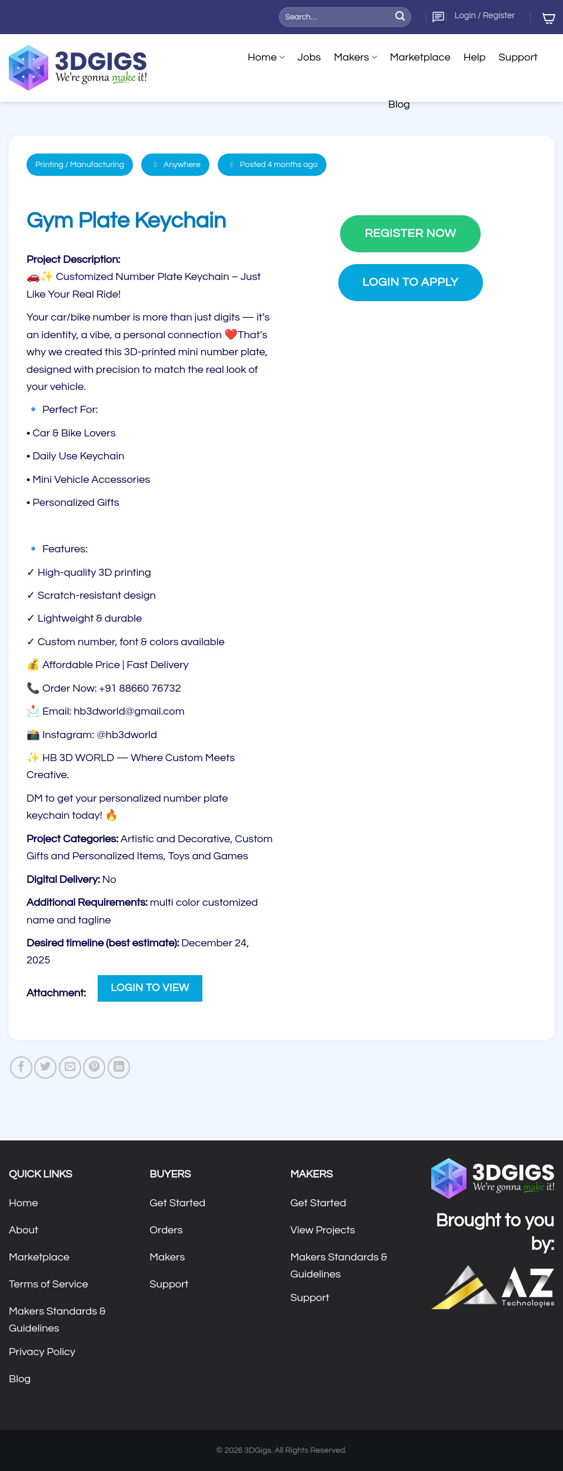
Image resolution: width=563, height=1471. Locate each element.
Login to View (150, 987)
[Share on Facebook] (21, 1067)
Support (517, 57)
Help (475, 57)
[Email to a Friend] (70, 1067)
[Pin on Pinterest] (94, 1067)
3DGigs (257, 1450)
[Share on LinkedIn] (119, 1067)
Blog (399, 104)
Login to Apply (410, 282)
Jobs (309, 57)
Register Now (410, 233)
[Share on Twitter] (45, 1067)
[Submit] (400, 17)
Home (266, 58)
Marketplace (420, 57)
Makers (355, 58)
